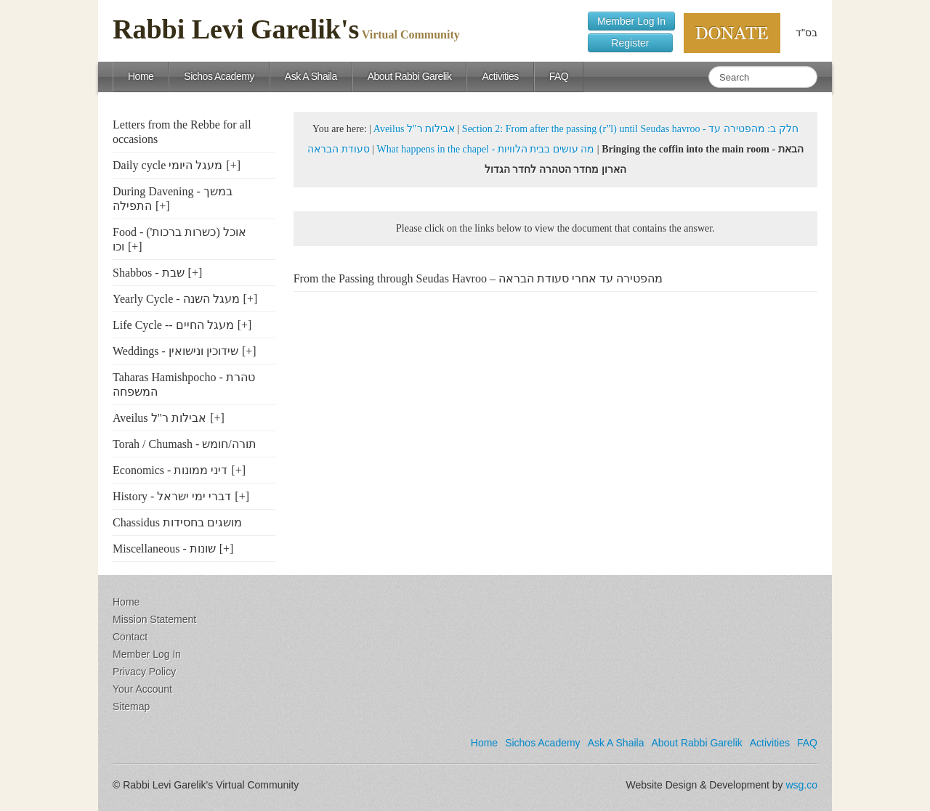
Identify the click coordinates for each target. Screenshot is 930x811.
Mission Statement (154, 619)
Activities (500, 76)
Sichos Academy (219, 76)
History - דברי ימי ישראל (172, 496)
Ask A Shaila (311, 76)
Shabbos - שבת (149, 272)
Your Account (142, 689)
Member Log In (631, 21)
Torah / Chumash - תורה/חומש (184, 444)
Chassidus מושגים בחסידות (177, 522)
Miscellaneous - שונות (164, 548)
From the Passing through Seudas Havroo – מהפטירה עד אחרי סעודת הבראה (478, 278)
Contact (130, 637)
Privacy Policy (144, 671)
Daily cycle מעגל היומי (167, 165)
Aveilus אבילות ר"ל (159, 418)
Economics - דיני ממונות (170, 470)
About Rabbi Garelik (410, 76)
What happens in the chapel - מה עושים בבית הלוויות (485, 149)
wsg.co (801, 785)
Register (630, 43)
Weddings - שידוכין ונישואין (175, 351)
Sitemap (131, 706)
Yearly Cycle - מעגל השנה (176, 299)
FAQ (559, 76)
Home (140, 76)
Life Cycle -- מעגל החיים (173, 325)
